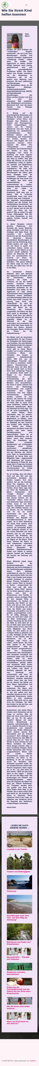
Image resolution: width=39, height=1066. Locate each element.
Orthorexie (11, 891)
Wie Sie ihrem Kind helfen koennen (18, 1007)
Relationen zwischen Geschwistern (16, 973)
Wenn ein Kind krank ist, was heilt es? (18, 1023)
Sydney (32, 1061)
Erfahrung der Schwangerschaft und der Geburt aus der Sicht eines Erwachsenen (19, 990)
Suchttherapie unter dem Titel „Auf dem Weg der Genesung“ (18, 918)
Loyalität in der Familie (17, 849)
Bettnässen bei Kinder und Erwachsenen (19, 943)
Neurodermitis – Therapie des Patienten (18, 958)
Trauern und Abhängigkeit (18, 872)
